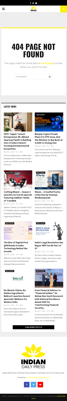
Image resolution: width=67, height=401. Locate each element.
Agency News (10, 114)
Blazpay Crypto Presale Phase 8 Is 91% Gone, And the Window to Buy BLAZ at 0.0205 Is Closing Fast (49, 138)
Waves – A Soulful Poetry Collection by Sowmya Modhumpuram (47, 195)
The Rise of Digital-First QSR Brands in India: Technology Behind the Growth (16, 247)
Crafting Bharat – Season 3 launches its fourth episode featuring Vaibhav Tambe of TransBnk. (18, 196)
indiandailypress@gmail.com (38, 377)
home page (47, 63)
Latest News (10, 106)
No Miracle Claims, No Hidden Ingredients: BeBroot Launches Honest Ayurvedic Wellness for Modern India (17, 296)
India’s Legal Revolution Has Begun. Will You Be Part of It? (49, 245)
